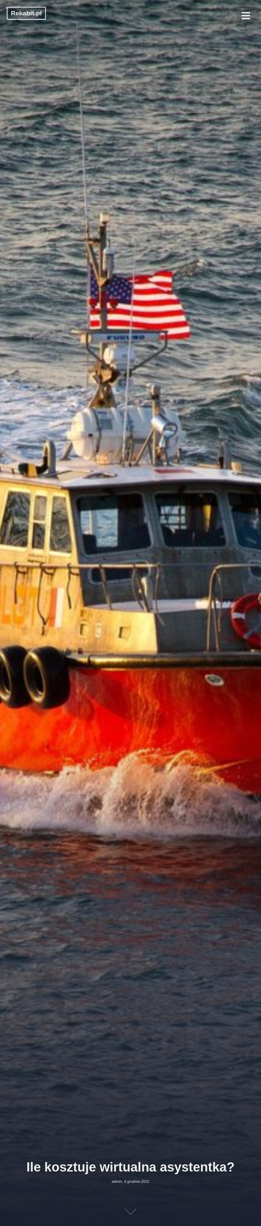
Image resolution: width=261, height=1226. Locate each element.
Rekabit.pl (26, 13)
